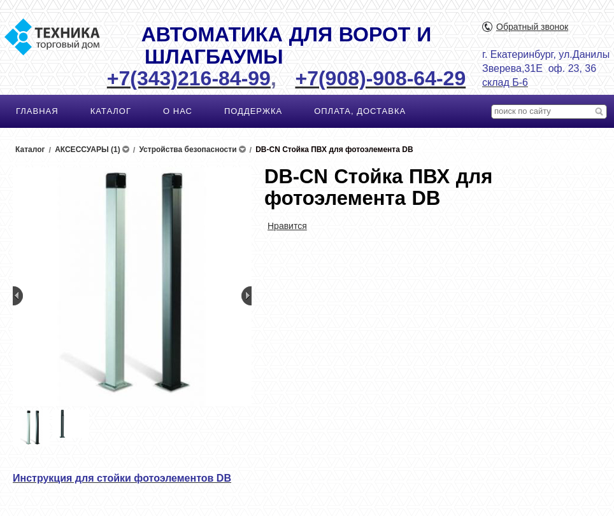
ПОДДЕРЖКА (253, 111)
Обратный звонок (532, 27)
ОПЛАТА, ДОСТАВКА (360, 111)
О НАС (177, 111)
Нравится (287, 226)
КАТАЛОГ (110, 111)
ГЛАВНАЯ (37, 111)
